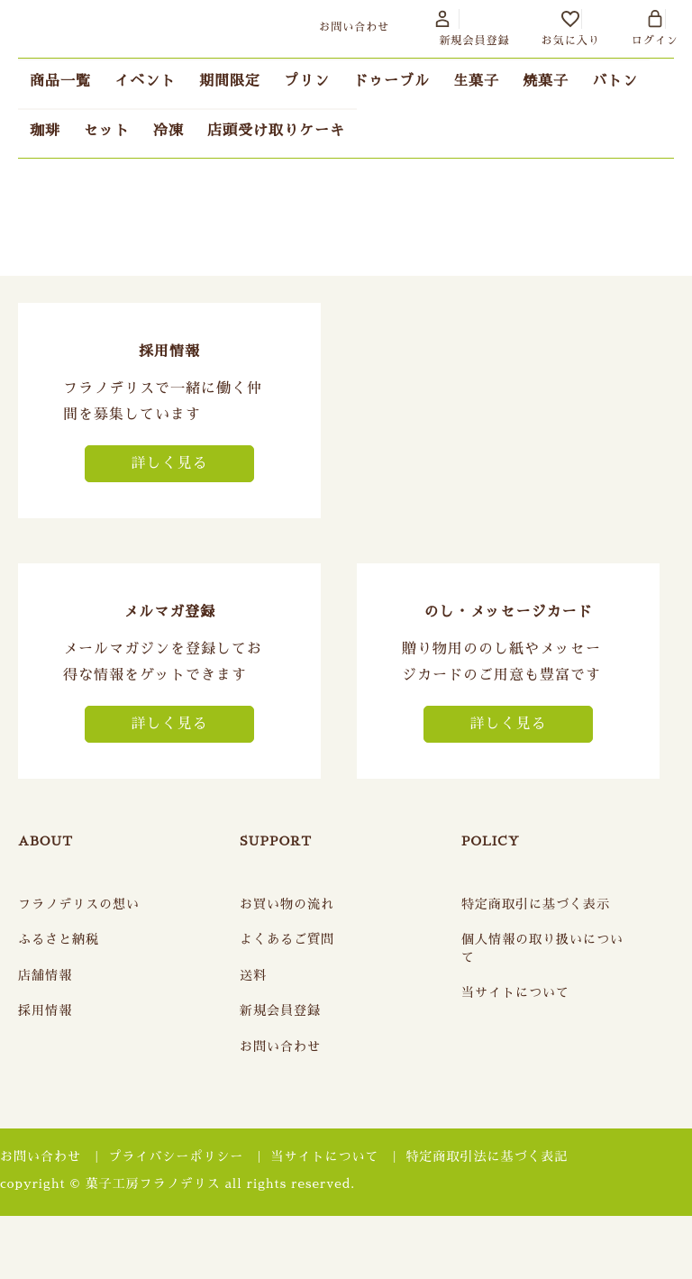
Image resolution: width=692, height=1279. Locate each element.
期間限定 (229, 81)
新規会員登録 (280, 1010)
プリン (307, 81)
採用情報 (45, 1010)
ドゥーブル (391, 81)
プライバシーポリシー (175, 1156)
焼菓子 (546, 81)
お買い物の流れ (287, 904)
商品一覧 (60, 81)
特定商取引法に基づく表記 (487, 1156)
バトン (615, 81)
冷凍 (168, 130)
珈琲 (45, 130)
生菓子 (476, 81)
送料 (253, 975)
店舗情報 (45, 975)
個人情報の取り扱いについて (542, 948)
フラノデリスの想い (79, 904)
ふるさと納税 (58, 939)
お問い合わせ (280, 1046)
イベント (145, 81)
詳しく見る (169, 463)
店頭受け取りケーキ (276, 130)
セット (107, 130)
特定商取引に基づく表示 (535, 904)
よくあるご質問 (287, 939)
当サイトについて (515, 992)
